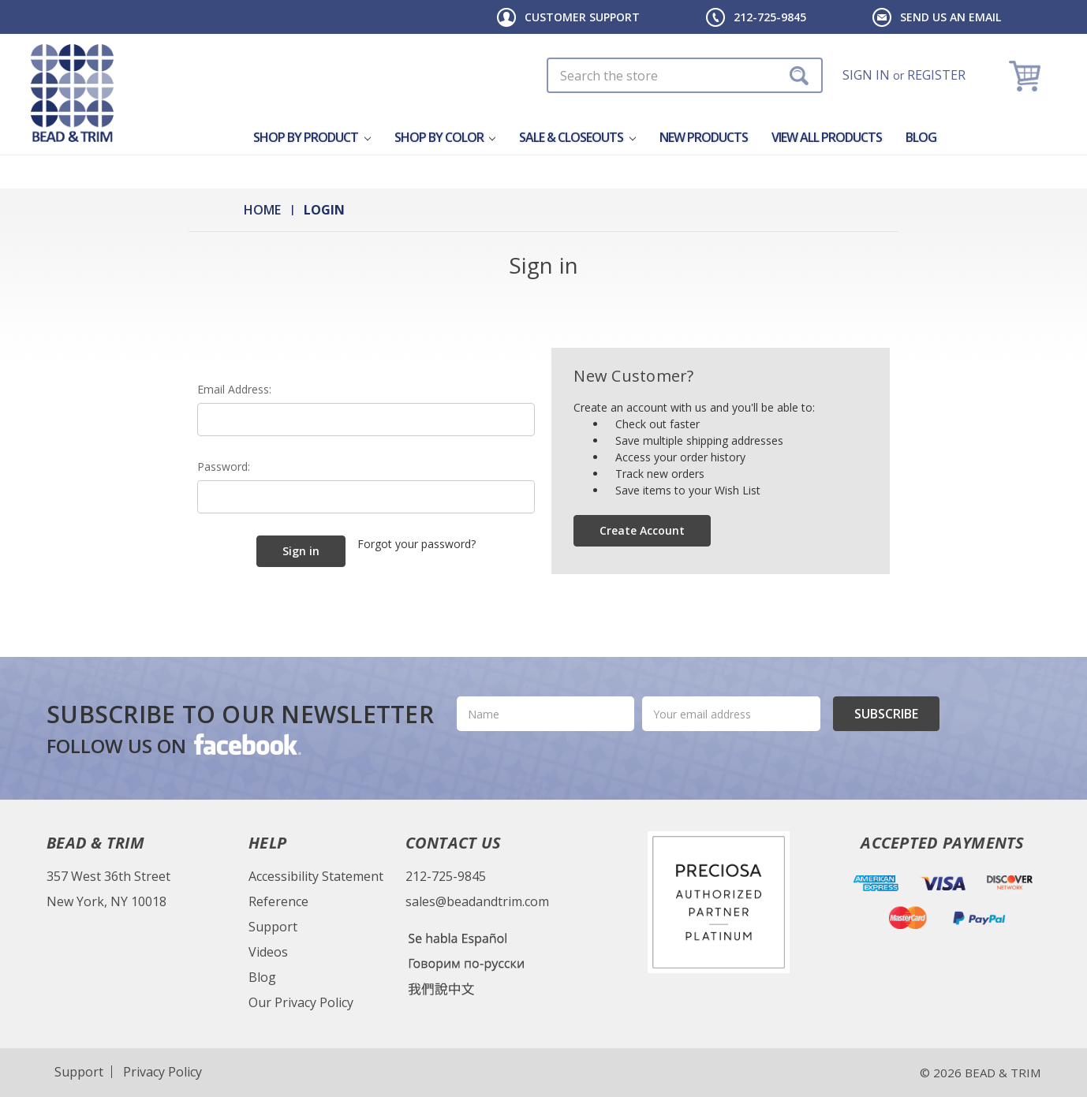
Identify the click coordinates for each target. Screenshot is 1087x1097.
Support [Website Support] (78, 1071)
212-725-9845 (445, 876)
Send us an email (950, 16)
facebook (246, 744)
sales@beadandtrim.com (477, 901)
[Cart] (1026, 75)
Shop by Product (312, 137)
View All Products (826, 137)
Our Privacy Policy (300, 1002)
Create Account (642, 530)
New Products (703, 137)
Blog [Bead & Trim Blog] (262, 977)
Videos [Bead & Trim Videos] (268, 952)
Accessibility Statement (315, 876)
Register (936, 75)
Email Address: (234, 389)
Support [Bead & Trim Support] (272, 926)
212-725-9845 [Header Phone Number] (770, 16)
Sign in (866, 75)
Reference (278, 901)
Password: (223, 466)
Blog (921, 137)
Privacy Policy (162, 1071)
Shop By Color (445, 137)
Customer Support (582, 16)
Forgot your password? (416, 543)
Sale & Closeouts (577, 137)
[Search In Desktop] (685, 75)
